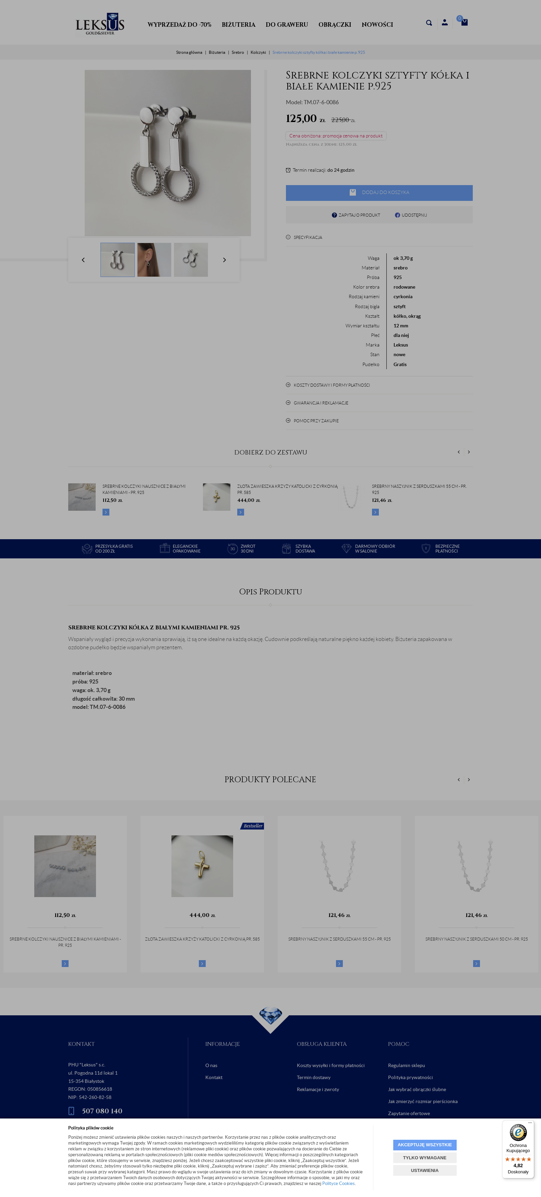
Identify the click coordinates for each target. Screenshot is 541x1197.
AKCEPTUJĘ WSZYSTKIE (425, 1144)
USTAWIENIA (425, 1170)
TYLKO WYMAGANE (424, 1157)
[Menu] (530, 1124)
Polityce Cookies (338, 1183)
